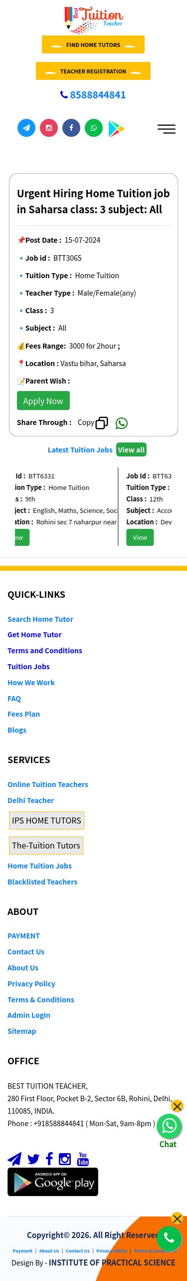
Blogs (16, 730)
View (20, 537)
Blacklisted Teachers (42, 881)
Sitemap (21, 1031)
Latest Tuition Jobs (81, 449)
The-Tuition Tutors (46, 845)
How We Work (31, 682)
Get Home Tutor (34, 634)
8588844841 (93, 94)
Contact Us (25, 951)
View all (131, 449)
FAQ (14, 698)
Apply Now (43, 401)
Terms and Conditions (44, 650)
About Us (22, 967)
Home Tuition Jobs (39, 865)
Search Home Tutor (40, 619)
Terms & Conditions (40, 999)
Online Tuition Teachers (47, 784)
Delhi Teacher (30, 800)
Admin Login (28, 1015)
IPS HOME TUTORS (46, 820)
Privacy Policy (31, 983)
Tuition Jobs (28, 666)
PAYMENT (23, 935)
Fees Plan (23, 714)
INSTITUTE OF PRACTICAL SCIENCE (112, 1262)
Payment (23, 1251)
